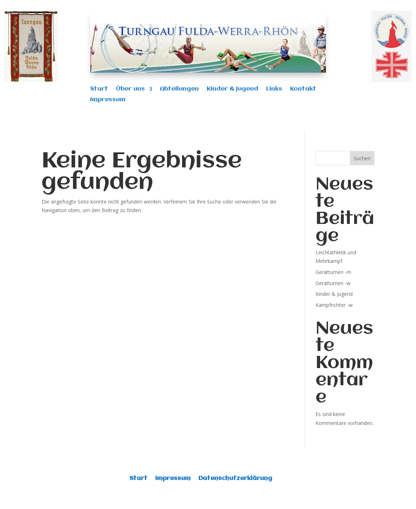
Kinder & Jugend (232, 89)
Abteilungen (179, 89)
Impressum (108, 100)
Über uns (130, 89)
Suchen (362, 158)
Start (99, 89)
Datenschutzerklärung (235, 478)
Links (274, 89)
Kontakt (303, 89)
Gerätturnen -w (333, 283)
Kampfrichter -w (334, 305)
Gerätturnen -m (333, 272)
